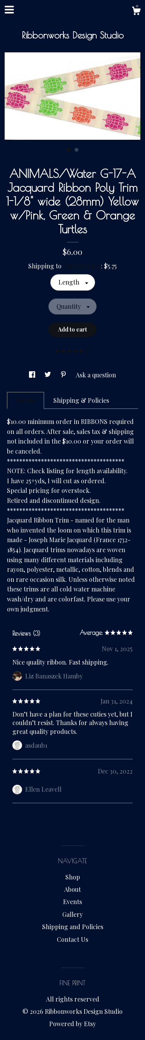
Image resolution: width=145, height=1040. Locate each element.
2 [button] (76, 150)
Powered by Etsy (72, 1024)
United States (82, 266)
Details (25, 400)
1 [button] (69, 150)
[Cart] (136, 12)
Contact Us (72, 939)
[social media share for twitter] (48, 375)
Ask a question (96, 375)
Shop (72, 877)
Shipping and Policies (72, 927)
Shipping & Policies (81, 400)
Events (72, 902)
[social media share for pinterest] (64, 375)
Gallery (72, 914)
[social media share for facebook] (33, 375)
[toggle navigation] (9, 9)
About (72, 889)
